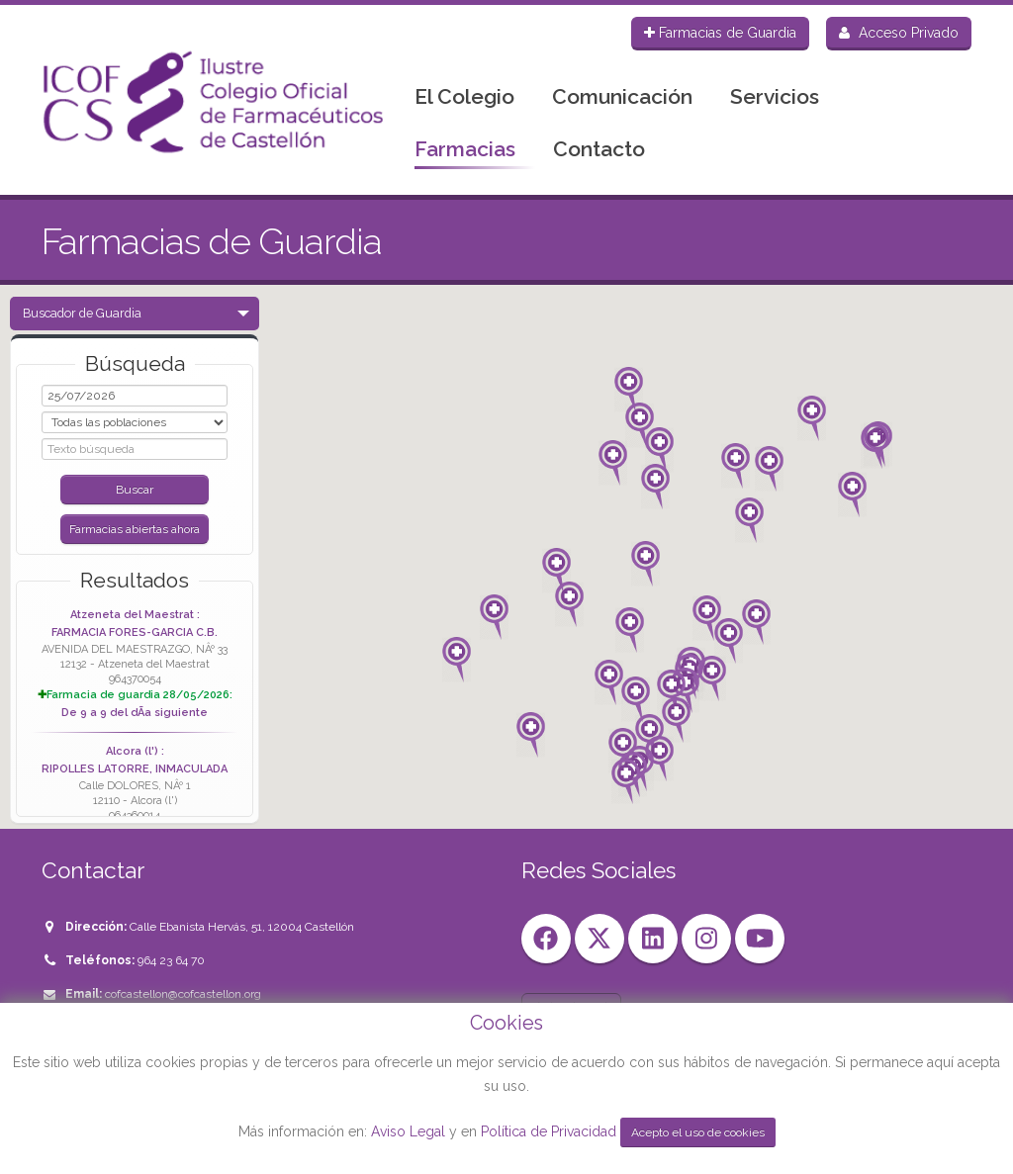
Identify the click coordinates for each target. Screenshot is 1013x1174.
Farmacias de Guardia (720, 33)
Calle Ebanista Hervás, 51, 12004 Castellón (242, 927)
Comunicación (622, 96)
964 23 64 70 (171, 960)
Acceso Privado (899, 33)
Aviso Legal (408, 1131)
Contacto (599, 148)
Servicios (774, 96)
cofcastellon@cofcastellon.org (183, 994)
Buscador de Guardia (82, 313)
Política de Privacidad (550, 1131)
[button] (645, 564)
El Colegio (464, 96)
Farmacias (464, 148)
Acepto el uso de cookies (698, 1132)
